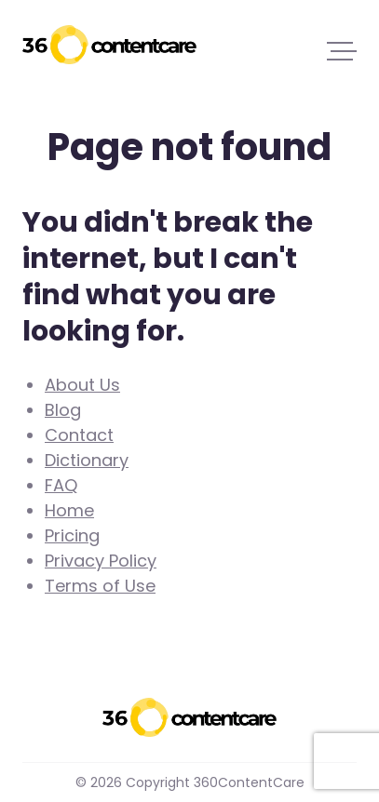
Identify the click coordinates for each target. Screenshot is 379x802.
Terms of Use (100, 585)
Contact (79, 435)
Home (69, 510)
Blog (63, 409)
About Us (82, 384)
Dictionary (87, 460)
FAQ (61, 485)
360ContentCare (109, 44)
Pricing (72, 535)
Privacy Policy (100, 560)
